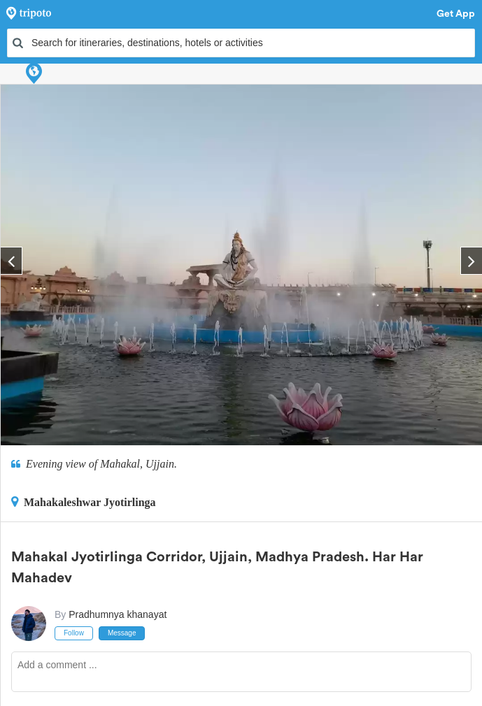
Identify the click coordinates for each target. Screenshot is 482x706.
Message (122, 633)
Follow (74, 633)
